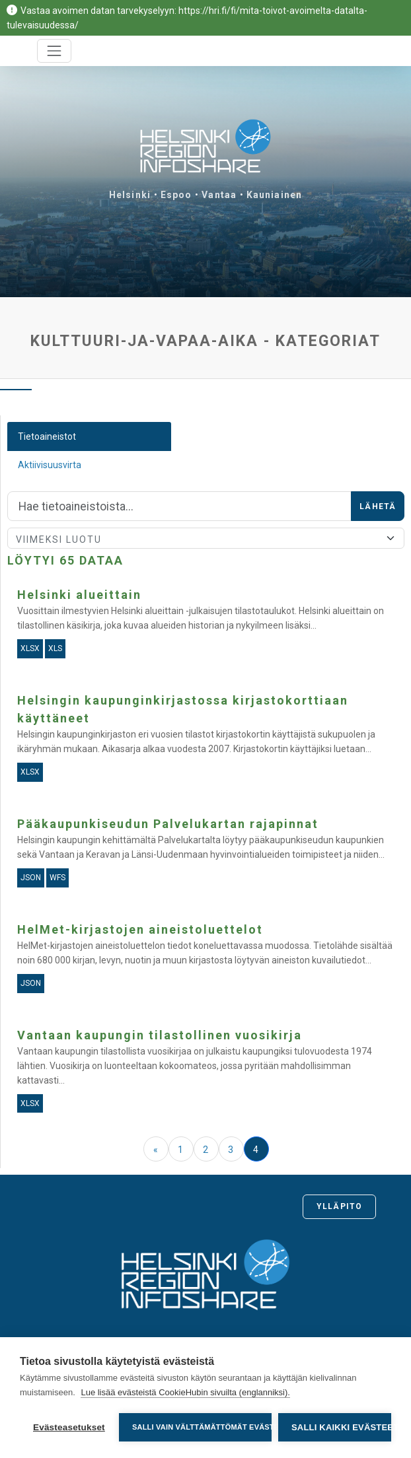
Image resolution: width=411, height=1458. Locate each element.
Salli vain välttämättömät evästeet (202, 1427)
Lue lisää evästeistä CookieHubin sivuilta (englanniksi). (185, 1392)
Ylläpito (339, 1206)
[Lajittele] (205, 538)
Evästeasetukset (69, 1427)
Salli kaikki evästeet (341, 1427)
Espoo (176, 195)
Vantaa (219, 195)
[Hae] (179, 506)
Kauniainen (274, 195)
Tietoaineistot (47, 436)
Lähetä (377, 506)
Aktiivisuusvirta (49, 465)
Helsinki (130, 195)
